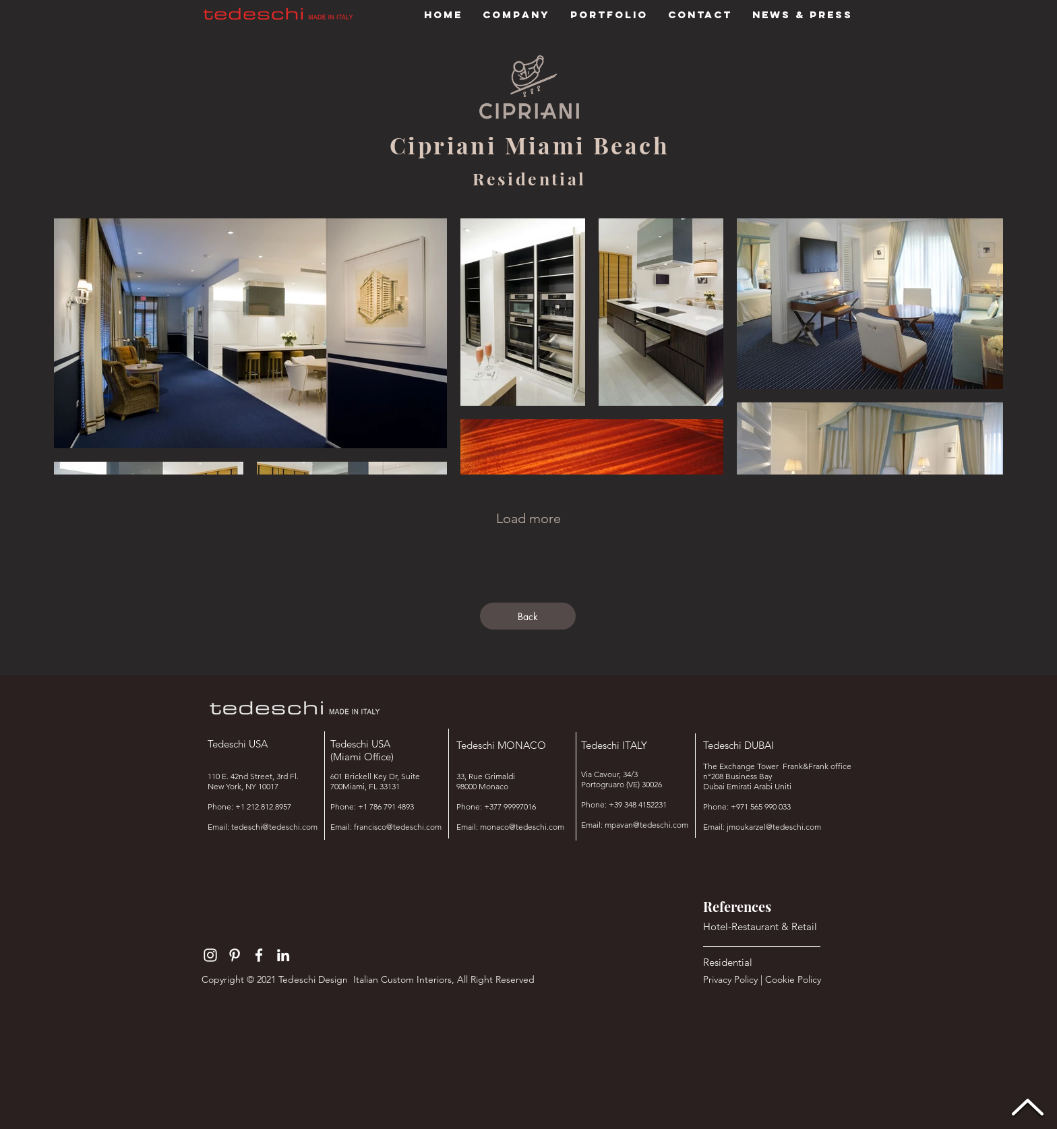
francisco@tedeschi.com (398, 827)
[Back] (528, 616)
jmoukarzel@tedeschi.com (774, 827)
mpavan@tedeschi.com (646, 825)
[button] (609, 14)
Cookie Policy (794, 979)
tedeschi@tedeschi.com (274, 827)
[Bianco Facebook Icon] (259, 955)
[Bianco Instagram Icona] (210, 955)
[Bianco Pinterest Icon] (234, 955)
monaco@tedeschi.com (522, 827)
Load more (528, 518)
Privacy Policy (730, 979)
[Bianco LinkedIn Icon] (283, 955)
